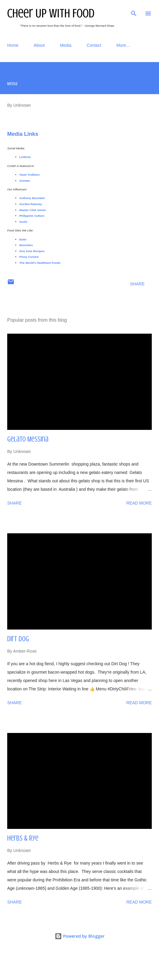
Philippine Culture (31, 215)
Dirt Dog (18, 639)
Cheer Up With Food (50, 13)
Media (65, 45)
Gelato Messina (27, 439)
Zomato (24, 180)
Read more (139, 503)
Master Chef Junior (33, 210)
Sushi (23, 221)
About (39, 45)
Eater (23, 239)
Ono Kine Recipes (31, 251)
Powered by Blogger (80, 936)
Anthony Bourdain (32, 198)
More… (123, 45)
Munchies (26, 245)
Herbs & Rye (22, 838)
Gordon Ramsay (30, 204)
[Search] (133, 10)
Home (12, 45)
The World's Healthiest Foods (39, 262)
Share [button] (137, 283)
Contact (94, 45)
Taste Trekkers (29, 174)
